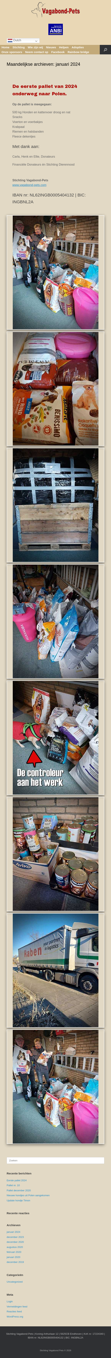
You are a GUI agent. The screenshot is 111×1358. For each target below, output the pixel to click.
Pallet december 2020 (19, 1190)
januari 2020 (13, 1257)
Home (6, 47)
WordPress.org (15, 1316)
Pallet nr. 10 (13, 1185)
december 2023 (15, 1237)
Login (10, 1301)
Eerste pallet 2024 (17, 1180)
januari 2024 (13, 1231)
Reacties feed (14, 1311)
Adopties (78, 47)
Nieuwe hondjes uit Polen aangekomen (28, 1195)
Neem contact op (36, 52)
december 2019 (15, 1262)
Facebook (58, 52)
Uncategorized (15, 1281)
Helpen (64, 47)
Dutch (14, 40)
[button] (105, 49)
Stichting (19, 47)
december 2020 (15, 1242)
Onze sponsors (12, 52)
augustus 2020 (15, 1247)
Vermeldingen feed (17, 1306)
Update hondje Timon (18, 1200)
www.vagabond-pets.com (29, 185)
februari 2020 (14, 1252)
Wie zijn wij (35, 47)
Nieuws (51, 47)
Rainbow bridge (78, 52)
